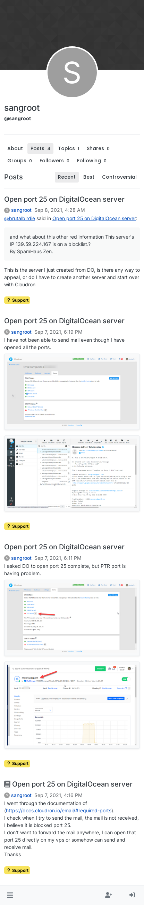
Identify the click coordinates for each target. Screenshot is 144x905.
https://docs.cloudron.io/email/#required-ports (58, 810)
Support (17, 300)
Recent (67, 176)
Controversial (119, 176)
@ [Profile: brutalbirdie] (19, 218)
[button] (10, 895)
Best (88, 176)
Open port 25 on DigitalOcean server (64, 199)
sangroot (21, 210)
